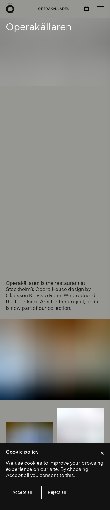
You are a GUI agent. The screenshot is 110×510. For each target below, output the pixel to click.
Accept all (22, 492)
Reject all (57, 492)
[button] (101, 9)
